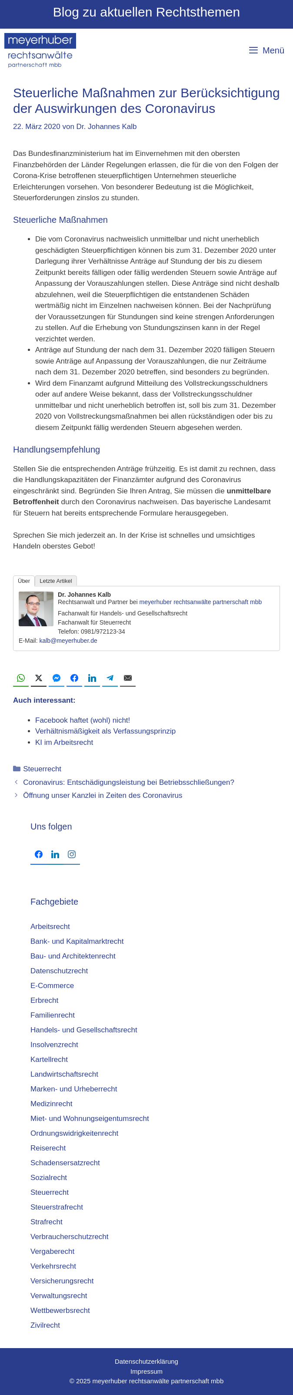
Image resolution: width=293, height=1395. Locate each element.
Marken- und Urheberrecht (73, 1089)
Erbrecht (44, 1000)
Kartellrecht (49, 1059)
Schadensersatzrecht (65, 1163)
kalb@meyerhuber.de (68, 640)
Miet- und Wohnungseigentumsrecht (89, 1118)
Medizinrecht (51, 1104)
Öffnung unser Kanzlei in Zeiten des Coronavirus (102, 795)
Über (24, 581)
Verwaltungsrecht (58, 1296)
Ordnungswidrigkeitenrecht (74, 1133)
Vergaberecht (52, 1251)
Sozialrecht (48, 1178)
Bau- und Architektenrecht (73, 956)
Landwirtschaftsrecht (64, 1074)
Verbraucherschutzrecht (69, 1237)
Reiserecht (48, 1148)
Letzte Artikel (56, 581)
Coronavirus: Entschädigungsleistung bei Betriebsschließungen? (128, 782)
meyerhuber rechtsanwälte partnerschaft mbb (201, 601)
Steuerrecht (42, 769)
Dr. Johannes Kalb (84, 594)
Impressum (146, 1371)
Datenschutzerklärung (146, 1361)
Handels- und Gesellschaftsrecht (83, 1030)
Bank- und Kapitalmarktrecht (77, 941)
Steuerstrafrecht (56, 1207)
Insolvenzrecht (54, 1045)
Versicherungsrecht (62, 1281)
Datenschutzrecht (59, 971)
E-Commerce (52, 986)
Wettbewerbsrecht (60, 1310)
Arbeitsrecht (50, 926)
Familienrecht (52, 1015)
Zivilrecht (45, 1325)
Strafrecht (46, 1222)
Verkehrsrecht (53, 1266)
